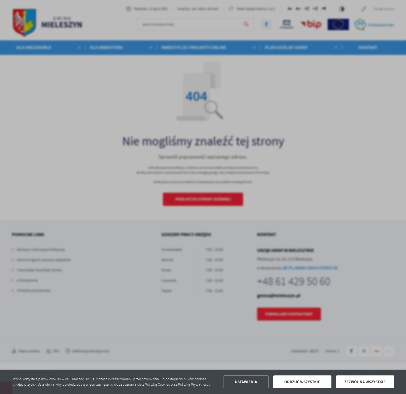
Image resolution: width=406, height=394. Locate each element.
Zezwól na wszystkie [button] (365, 382)
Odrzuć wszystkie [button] (302, 382)
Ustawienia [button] (246, 382)
